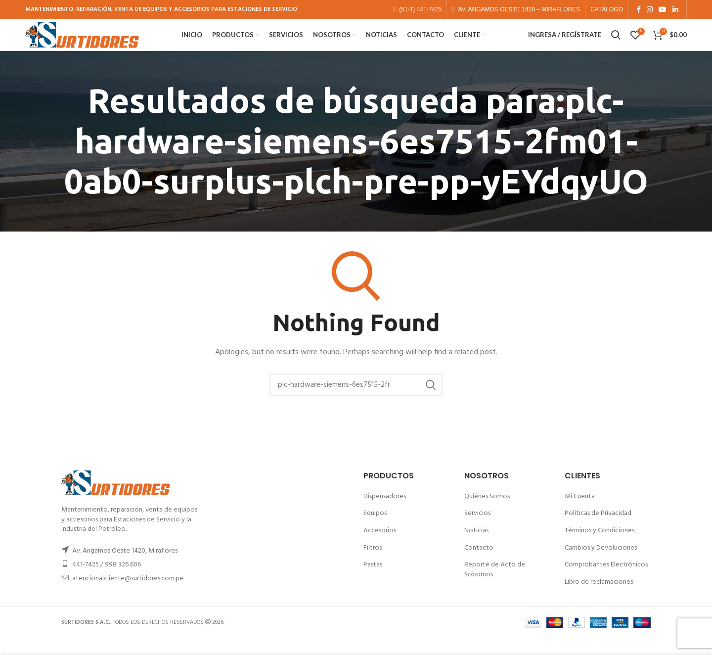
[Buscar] (356, 402)
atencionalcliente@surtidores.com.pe (127, 595)
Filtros (372, 564)
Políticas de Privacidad (598, 530)
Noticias (476, 547)
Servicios (477, 530)
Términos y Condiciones (599, 547)
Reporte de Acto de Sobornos (494, 586)
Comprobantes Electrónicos (606, 581)
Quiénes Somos (487, 513)
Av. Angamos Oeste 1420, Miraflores (125, 567)
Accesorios (379, 547)
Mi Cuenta (580, 513)
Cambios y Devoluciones (601, 564)
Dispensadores (384, 513)
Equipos (375, 530)
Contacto (478, 564)
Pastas (372, 581)
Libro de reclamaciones (599, 599)
